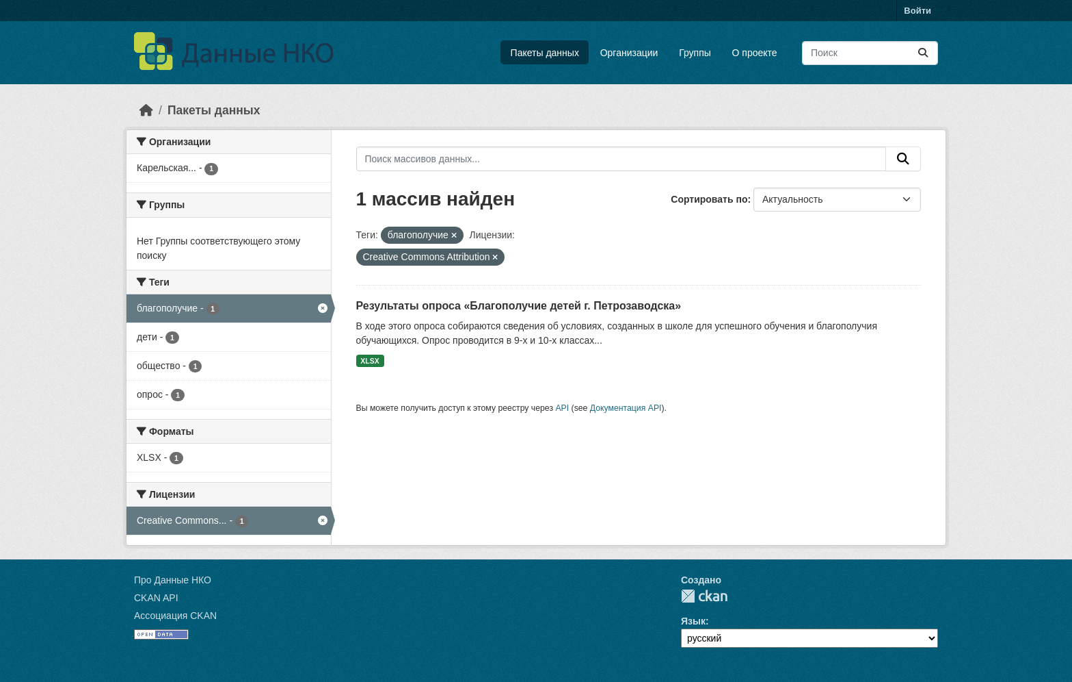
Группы (695, 52)
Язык (693, 621)
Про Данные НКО (172, 579)
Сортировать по (709, 199)
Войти (917, 10)
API (562, 408)
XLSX (369, 361)
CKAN (704, 596)
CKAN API (156, 597)
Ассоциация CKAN (175, 615)
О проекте (754, 52)
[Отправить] (923, 53)
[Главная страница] (146, 110)
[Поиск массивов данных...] (870, 53)
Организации (629, 52)
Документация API (626, 408)
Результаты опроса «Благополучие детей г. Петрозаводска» (519, 306)
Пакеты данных (545, 52)
